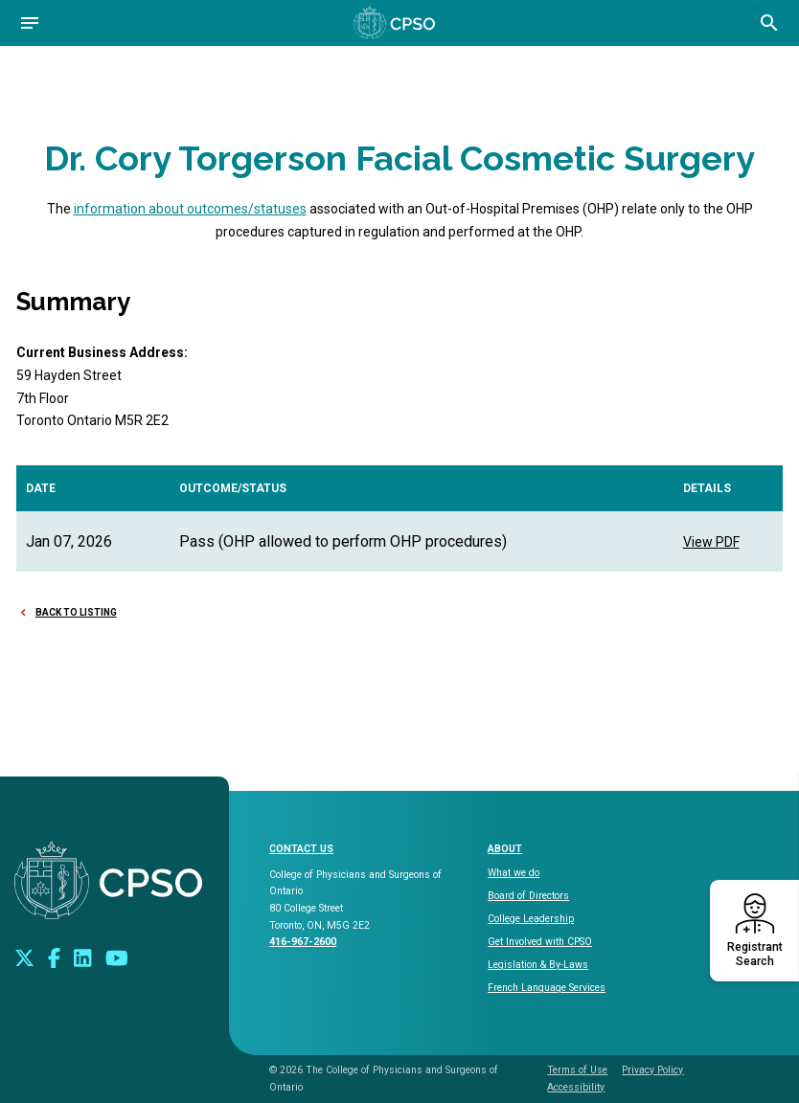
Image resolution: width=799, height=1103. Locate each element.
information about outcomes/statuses (190, 208)
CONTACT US (301, 849)
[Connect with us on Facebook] (54, 957)
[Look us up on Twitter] (24, 957)
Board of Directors (528, 895)
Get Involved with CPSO (540, 941)
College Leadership (531, 918)
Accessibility (576, 1087)
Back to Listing (76, 612)
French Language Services (546, 987)
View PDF (711, 542)
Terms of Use (577, 1070)
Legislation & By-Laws (538, 964)
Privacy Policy (652, 1070)
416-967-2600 (302, 941)
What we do (513, 873)
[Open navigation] (29, 23)
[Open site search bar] (769, 23)
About (505, 849)
